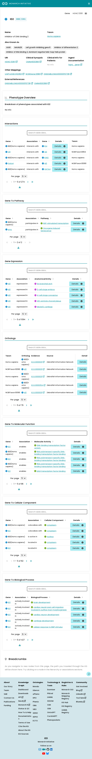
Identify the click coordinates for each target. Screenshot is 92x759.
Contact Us (9, 698)
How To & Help (24, 712)
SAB (5, 694)
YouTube (81, 698)
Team (6, 690)
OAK (49, 705)
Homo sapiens (54, 36)
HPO (34, 698)
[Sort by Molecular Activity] (52, 441)
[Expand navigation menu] (89, 4)
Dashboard (23, 689)
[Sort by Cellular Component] (64, 520)
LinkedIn (80, 694)
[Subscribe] (40, 749)
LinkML (50, 697)
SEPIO (35, 717)
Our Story (8, 686)
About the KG (24, 730)
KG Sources (23, 734)
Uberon (36, 690)
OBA (34, 705)
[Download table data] (19, 187)
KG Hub (65, 702)
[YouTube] (43, 753)
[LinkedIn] (51, 749)
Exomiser (51, 689)
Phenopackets (53, 720)
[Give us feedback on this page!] (88, 674)
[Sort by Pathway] (50, 218)
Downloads (23, 693)
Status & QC (24, 708)
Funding (7, 705)
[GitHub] (48, 749)
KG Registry (67, 706)
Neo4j (22, 701)
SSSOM (50, 701)
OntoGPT (51, 712)
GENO (35, 713)
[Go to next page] (27, 182)
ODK (49, 708)
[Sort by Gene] (12, 141)
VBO (34, 709)
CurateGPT (52, 716)
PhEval (50, 693)
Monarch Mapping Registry (66, 696)
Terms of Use (24, 722)
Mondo (36, 686)
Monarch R (24, 705)
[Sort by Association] (39, 141)
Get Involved (81, 686)
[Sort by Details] (63, 141)
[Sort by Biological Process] (49, 597)
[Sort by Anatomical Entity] (52, 278)
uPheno (36, 694)
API (20, 697)
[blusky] (47, 753)
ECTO (35, 720)
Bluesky (80, 702)
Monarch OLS (67, 689)
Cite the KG (23, 726)
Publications (9, 702)
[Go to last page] (32, 182)
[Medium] (44, 749)
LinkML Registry (65, 711)
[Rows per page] (24, 176)
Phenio (36, 702)
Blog (79, 690)
